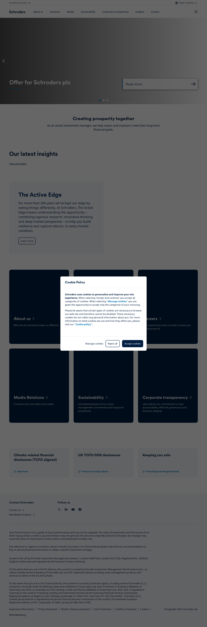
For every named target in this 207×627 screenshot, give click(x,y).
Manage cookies (94, 343)
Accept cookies (132, 343)
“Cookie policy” (83, 324)
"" (117, 301)
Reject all (112, 343)
